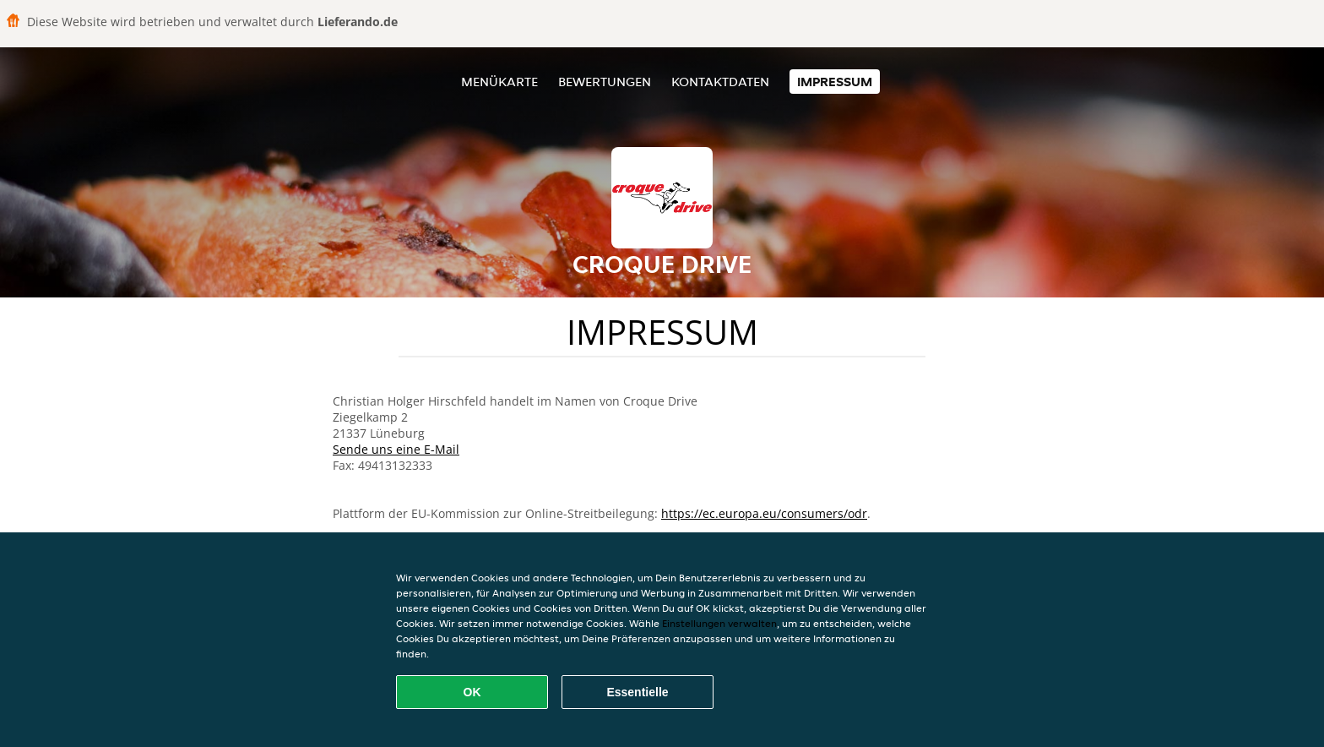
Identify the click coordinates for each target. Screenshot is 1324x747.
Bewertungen (604, 81)
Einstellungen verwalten (719, 623)
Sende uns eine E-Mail (396, 449)
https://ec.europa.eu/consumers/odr (764, 513)
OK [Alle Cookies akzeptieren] (472, 692)
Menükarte (499, 81)
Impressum (834, 81)
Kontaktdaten (720, 81)
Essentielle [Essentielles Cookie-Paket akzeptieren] (637, 692)
